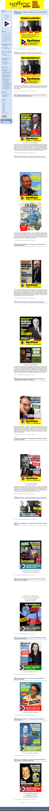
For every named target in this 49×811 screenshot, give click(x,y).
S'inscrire (6, 15)
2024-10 (4, 103)
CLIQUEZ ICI (34, 364)
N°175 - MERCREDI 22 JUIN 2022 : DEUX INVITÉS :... (7, 87)
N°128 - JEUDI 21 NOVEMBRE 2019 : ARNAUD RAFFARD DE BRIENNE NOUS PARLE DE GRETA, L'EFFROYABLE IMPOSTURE (29, 760)
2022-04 (4, 109)
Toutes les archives (5, 112)
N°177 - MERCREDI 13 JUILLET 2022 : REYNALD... (7, 83)
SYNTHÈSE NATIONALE (6, 48)
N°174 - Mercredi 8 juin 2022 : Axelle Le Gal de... (7, 88)
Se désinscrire (6, 16)
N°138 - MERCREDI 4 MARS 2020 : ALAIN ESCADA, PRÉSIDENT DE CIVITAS (29, 156)
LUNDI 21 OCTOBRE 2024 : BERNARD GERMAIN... (7, 75)
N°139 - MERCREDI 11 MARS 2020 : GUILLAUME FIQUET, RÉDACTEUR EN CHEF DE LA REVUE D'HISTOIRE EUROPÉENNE (30, 95)
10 (34, 802)
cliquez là (37, 597)
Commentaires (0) (33, 152)
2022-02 (4, 111)
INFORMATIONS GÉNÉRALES (5, 96)
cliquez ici (36, 142)
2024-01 (4, 104)
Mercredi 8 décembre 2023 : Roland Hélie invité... (7, 79)
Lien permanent (28, 152)
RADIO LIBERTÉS (5, 61)
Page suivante (39, 802)
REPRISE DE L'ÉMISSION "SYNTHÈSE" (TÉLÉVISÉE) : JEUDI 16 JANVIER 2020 (30, 497)
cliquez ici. (19, 88)
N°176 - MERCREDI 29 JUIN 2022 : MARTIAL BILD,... (7, 85)
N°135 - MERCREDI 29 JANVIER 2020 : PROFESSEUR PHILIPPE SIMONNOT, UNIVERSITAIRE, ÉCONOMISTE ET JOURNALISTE (29, 379)
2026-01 (4, 102)
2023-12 (4, 105)
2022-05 (4, 108)
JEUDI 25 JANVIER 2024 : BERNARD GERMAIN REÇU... (6, 77)
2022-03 (4, 110)
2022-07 (4, 106)
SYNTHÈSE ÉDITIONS (6, 55)
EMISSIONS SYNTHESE (6, 94)
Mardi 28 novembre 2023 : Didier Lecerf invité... (6, 81)
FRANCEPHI (4, 54)
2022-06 (4, 107)
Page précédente (22, 802)
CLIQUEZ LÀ (36, 572)
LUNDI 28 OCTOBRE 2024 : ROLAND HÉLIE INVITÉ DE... (7, 73)
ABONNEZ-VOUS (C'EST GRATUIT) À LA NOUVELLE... (6, 70)
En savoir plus (44, 810)
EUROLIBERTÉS (5, 47)
